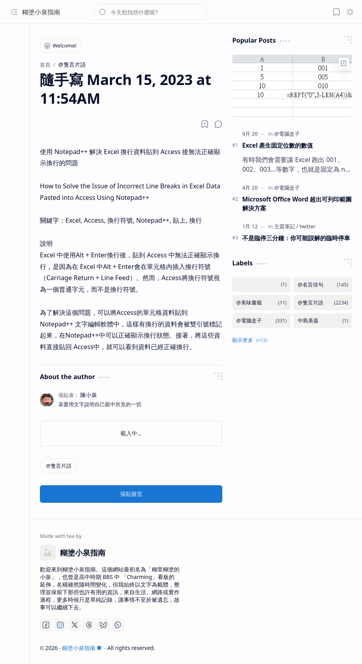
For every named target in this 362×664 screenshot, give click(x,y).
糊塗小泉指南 (41, 12)
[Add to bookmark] (343, 63)
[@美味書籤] (261, 302)
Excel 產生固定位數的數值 (277, 145)
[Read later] (205, 124)
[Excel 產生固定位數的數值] (292, 88)
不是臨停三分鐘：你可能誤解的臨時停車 (296, 238)
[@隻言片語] (58, 465)
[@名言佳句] (323, 284)
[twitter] (308, 226)
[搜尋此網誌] (150, 12)
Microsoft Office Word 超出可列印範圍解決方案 (297, 203)
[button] (14, 12)
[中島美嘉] (323, 320)
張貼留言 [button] (131, 494)
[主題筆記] (286, 226)
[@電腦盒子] (287, 133)
